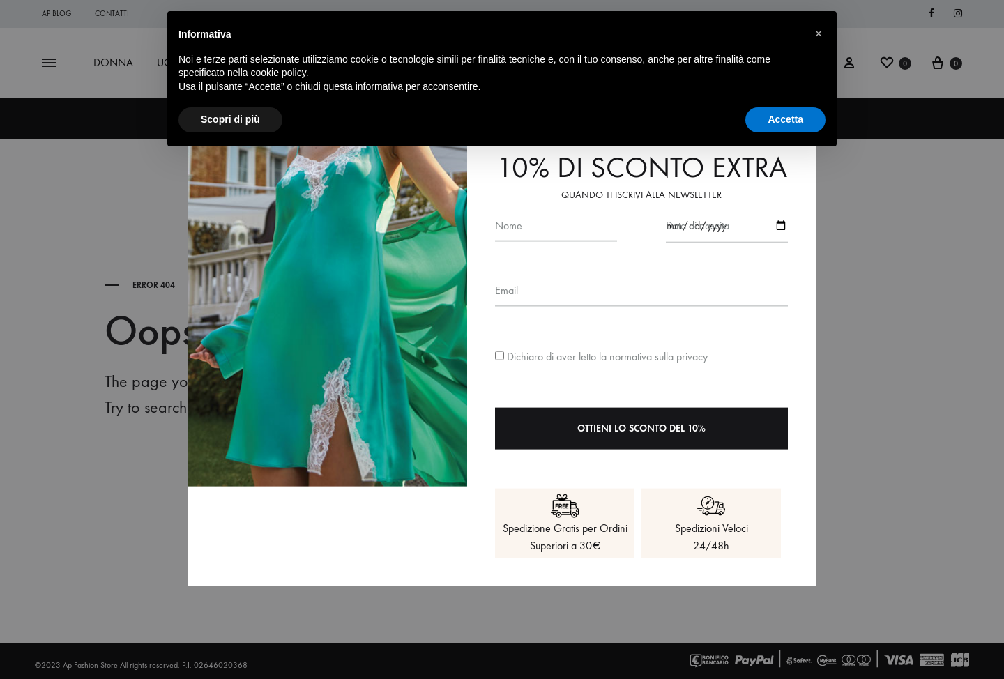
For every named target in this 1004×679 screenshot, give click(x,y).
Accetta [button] (785, 119)
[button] (818, 33)
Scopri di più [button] (230, 119)
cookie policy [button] (278, 72)
